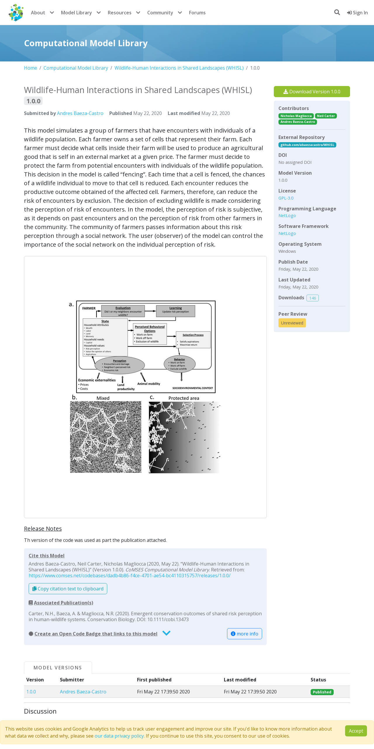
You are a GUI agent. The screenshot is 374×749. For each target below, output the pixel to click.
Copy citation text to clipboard (67, 588)
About (38, 12)
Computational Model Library (76, 68)
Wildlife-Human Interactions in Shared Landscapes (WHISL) (179, 68)
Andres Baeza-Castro (80, 113)
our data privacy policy (119, 736)
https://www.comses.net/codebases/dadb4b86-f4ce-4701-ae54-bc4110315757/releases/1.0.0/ (130, 575)
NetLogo (287, 215)
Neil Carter (326, 116)
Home (30, 68)
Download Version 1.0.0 (311, 91)
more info (244, 634)
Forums (197, 12)
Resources (119, 12)
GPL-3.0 (285, 198)
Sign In (357, 12)
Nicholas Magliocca (296, 116)
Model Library (76, 12)
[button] (145, 387)
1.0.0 (31, 691)
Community (160, 12)
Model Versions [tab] (58, 667)
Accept (356, 731)
